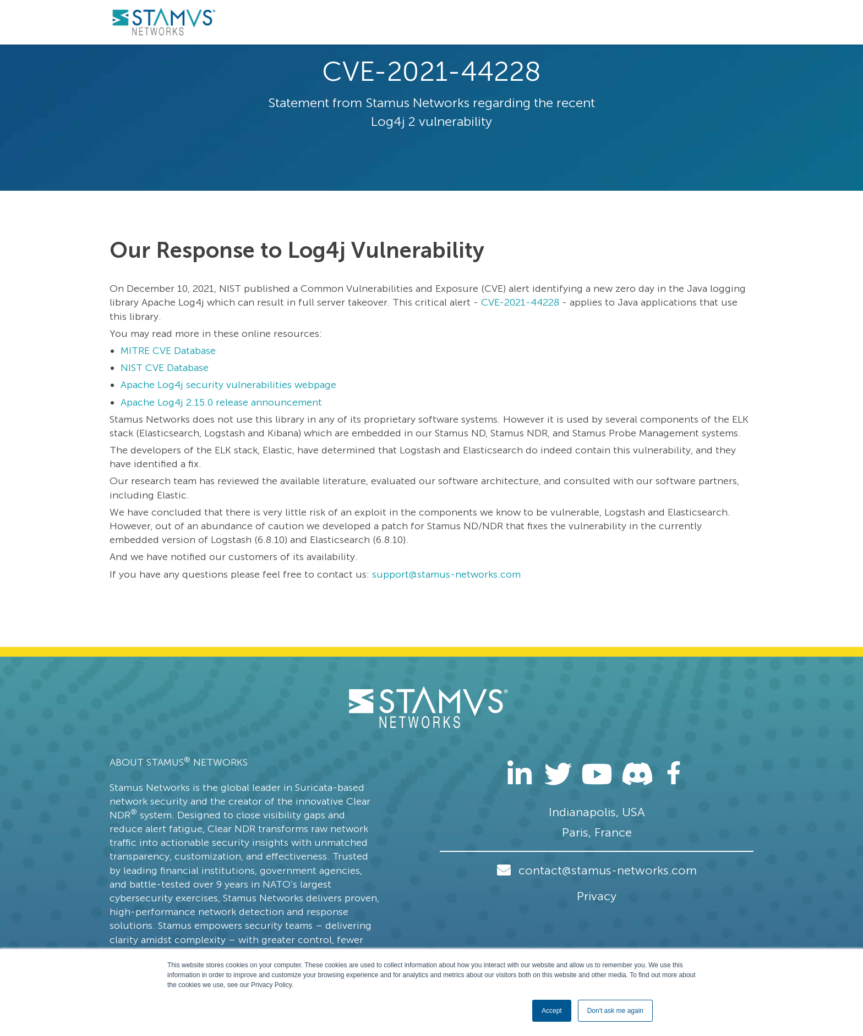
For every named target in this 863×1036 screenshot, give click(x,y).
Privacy (596, 896)
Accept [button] (552, 1011)
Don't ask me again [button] (615, 1011)
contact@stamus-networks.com (607, 870)
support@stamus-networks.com (446, 574)
